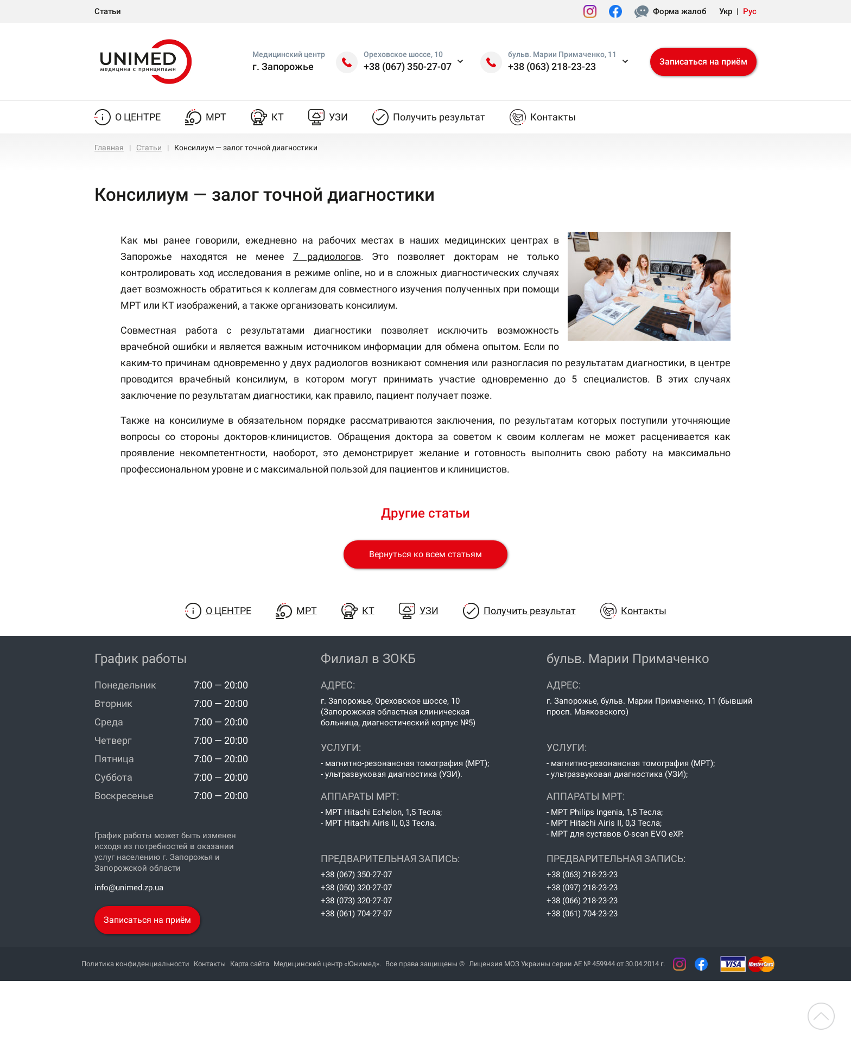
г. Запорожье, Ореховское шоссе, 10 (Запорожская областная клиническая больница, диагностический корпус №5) (398, 712)
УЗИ (338, 117)
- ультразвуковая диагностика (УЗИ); (617, 774)
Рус (750, 11)
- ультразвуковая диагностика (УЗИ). (391, 774)
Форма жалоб (679, 11)
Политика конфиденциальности (135, 964)
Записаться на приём (703, 61)
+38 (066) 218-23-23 (582, 900)
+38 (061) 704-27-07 (356, 914)
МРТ (216, 117)
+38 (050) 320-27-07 (356, 887)
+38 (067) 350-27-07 (408, 66)
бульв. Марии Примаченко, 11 (562, 54)
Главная (109, 147)
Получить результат (439, 117)
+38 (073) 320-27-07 (356, 900)
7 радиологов (327, 256)
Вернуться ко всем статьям (425, 554)
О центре (138, 117)
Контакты (553, 117)
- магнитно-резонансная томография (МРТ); (405, 763)
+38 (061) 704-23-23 (582, 914)
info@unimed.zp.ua (128, 887)
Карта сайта (249, 964)
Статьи (107, 11)
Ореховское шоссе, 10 (403, 54)
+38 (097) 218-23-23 (582, 887)
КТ (277, 117)
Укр (725, 11)
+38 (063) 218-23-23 (552, 66)
